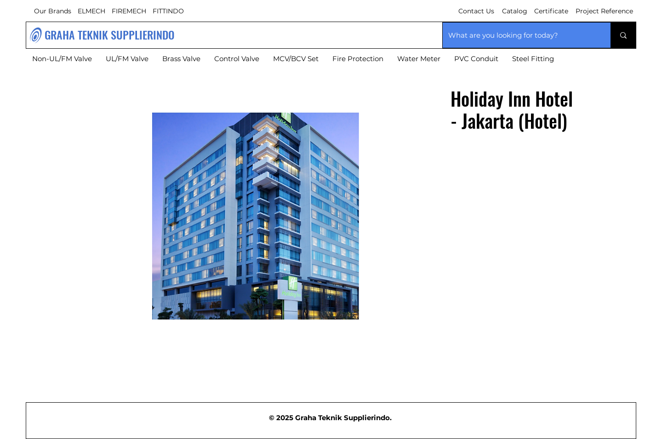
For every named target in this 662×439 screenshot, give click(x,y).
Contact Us (476, 11)
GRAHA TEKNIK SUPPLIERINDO (110, 34)
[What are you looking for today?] (519, 35)
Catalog (514, 11)
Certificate (551, 11)
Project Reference (604, 11)
